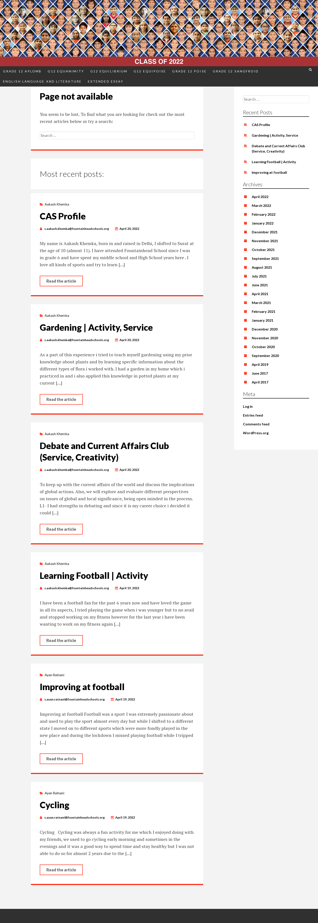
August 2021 (262, 267)
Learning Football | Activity (94, 575)
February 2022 (263, 214)
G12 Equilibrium (108, 71)
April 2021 (260, 294)
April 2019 (260, 364)
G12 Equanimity (66, 71)
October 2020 (263, 347)
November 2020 (265, 338)
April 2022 (260, 196)
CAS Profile (63, 216)
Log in (248, 406)
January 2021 (262, 320)
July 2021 (259, 276)
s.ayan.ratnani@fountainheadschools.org (74, 699)
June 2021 (260, 285)
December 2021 (265, 232)
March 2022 (261, 205)
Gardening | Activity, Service (96, 327)
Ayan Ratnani (54, 675)
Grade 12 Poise (189, 71)
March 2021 (261, 302)
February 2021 (263, 311)
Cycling (54, 805)
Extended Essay (105, 81)
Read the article (61, 281)
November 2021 (265, 241)
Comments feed (256, 424)
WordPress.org (256, 433)
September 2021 (265, 258)
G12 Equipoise (150, 71)
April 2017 (260, 382)
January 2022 (262, 223)
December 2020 (265, 329)
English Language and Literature (42, 81)
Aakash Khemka (57, 204)
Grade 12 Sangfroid (236, 71)
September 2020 (265, 355)
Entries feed (253, 415)
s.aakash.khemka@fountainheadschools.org (76, 228)
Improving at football (82, 686)
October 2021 (263, 249)
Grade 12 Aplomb (22, 71)
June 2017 (260, 373)
